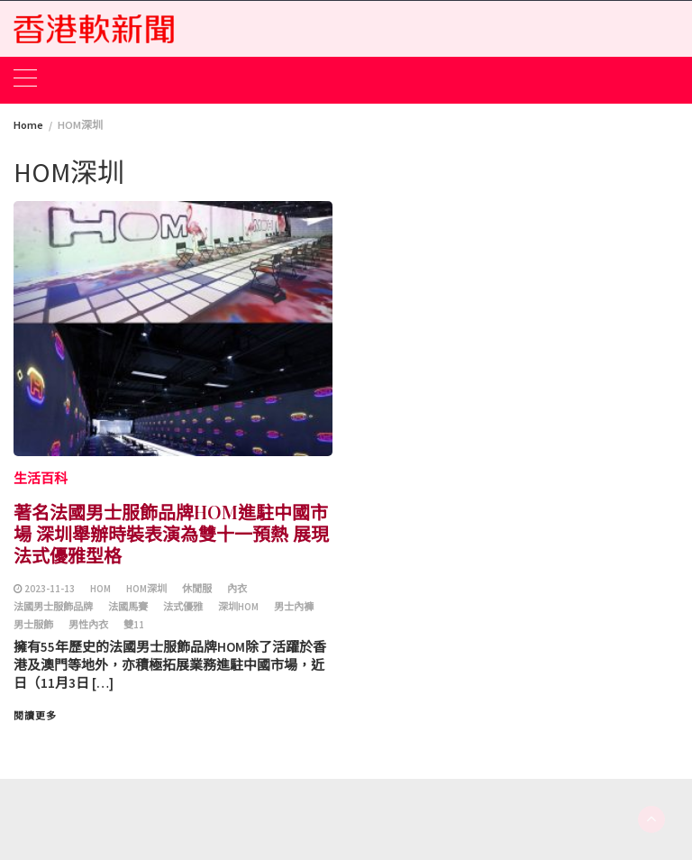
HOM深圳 (146, 588)
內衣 (237, 588)
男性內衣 (88, 624)
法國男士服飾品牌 (53, 606)
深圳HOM (238, 606)
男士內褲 (294, 606)
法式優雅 (183, 606)
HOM (100, 588)
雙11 (133, 624)
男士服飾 (33, 624)
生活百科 (41, 478)
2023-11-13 (49, 588)
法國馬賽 (128, 606)
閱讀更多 (35, 715)
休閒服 (197, 588)
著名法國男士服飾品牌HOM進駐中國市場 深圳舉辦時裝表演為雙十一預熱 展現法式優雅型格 (171, 533)
